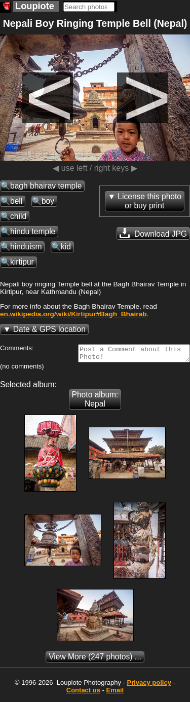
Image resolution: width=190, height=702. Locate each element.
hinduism (26, 246)
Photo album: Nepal (95, 402)
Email (115, 693)
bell (16, 201)
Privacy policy (149, 685)
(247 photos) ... (95, 659)
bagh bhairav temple (46, 185)
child (18, 216)
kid (66, 246)
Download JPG (153, 233)
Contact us (83, 693)
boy (48, 201)
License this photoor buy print (149, 201)
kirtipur (22, 261)
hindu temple (32, 231)
